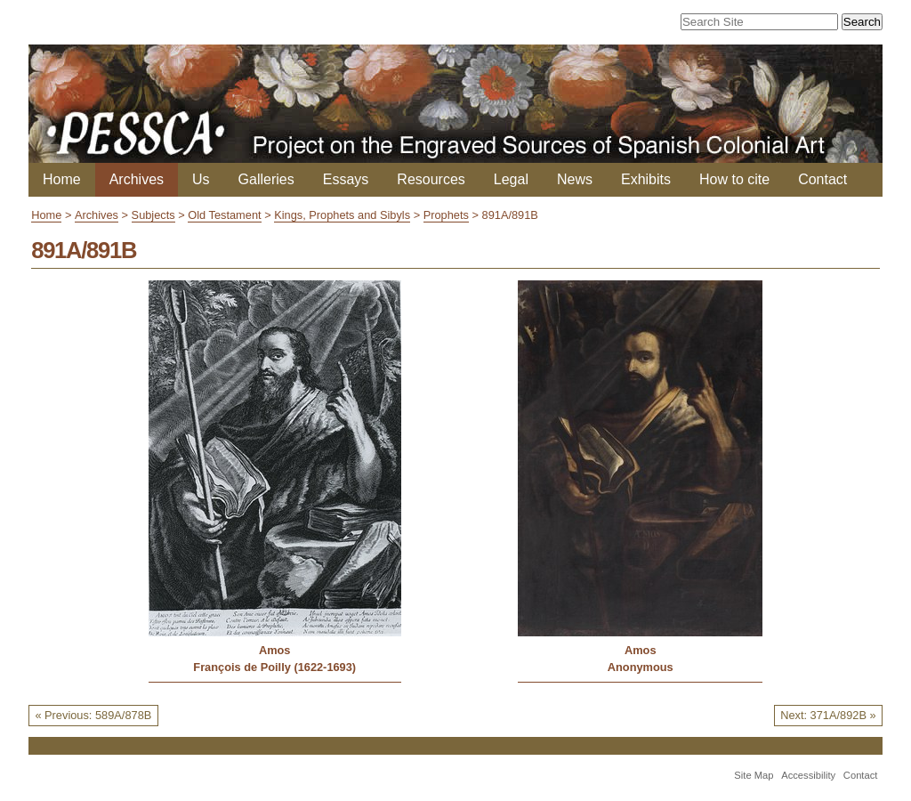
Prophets (446, 215)
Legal (511, 179)
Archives (136, 179)
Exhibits (646, 179)
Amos (275, 650)
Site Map (753, 775)
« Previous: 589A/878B (93, 715)
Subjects (153, 215)
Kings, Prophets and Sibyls (342, 215)
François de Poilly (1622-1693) (274, 667)
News (575, 179)
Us (201, 179)
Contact (822, 179)
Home (62, 179)
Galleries (266, 179)
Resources (430, 179)
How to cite (734, 179)
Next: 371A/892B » (827, 715)
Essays (346, 179)
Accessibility (808, 775)
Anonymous (640, 667)
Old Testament (224, 215)
